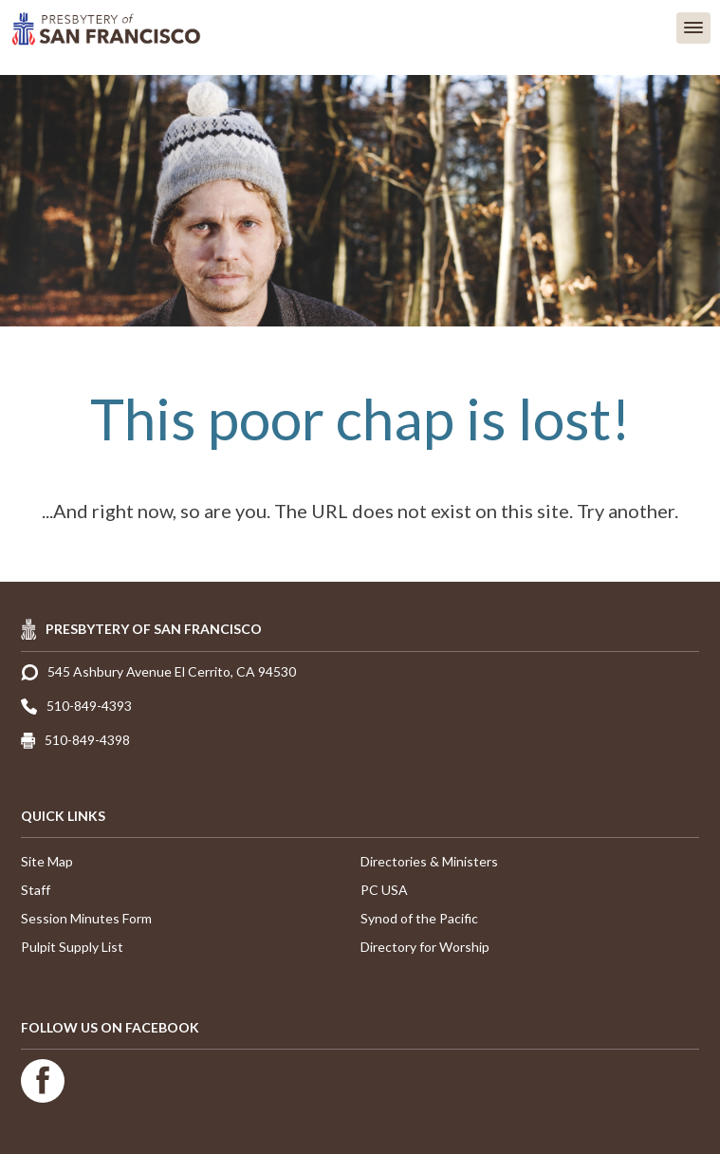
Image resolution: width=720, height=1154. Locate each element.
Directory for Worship (424, 947)
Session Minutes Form (86, 918)
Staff (35, 890)
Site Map (47, 861)
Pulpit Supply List (72, 947)
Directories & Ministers (429, 861)
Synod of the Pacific (419, 918)
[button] (693, 28)
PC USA (384, 890)
